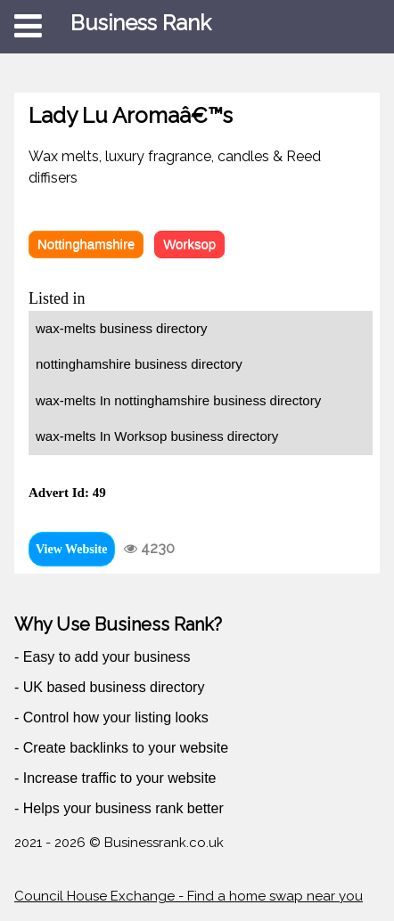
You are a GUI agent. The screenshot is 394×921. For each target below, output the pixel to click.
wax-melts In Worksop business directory (157, 436)
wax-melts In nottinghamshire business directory (178, 400)
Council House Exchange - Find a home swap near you (188, 896)
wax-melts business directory (122, 328)
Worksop (189, 243)
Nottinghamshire (86, 243)
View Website (72, 549)
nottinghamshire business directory (139, 363)
